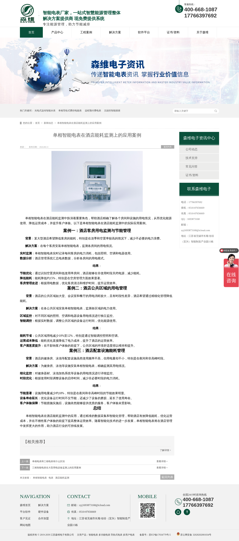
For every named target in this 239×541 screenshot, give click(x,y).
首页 (31, 32)
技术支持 (192, 158)
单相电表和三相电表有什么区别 (48, 461)
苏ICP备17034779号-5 (160, 535)
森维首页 (25, 505)
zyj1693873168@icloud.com (195, 230)
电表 (51, 478)
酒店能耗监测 (62, 478)
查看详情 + (162, 461)
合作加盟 (43, 518)
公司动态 (192, 149)
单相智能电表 (40, 478)
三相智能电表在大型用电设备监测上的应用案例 (56, 467)
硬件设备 (43, 511)
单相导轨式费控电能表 (70, 110)
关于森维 (202, 32)
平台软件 (25, 511)
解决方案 (115, 32)
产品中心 (57, 32)
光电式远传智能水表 (45, 110)
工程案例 (86, 32)
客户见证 (25, 518)
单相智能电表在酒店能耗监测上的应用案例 (79, 123)
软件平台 (144, 32)
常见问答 (192, 166)
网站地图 (25, 525)
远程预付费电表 (93, 110)
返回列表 (168, 147)
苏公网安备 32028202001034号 (194, 535)
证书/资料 (173, 32)
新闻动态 (49, 123)
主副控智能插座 (112, 110)
